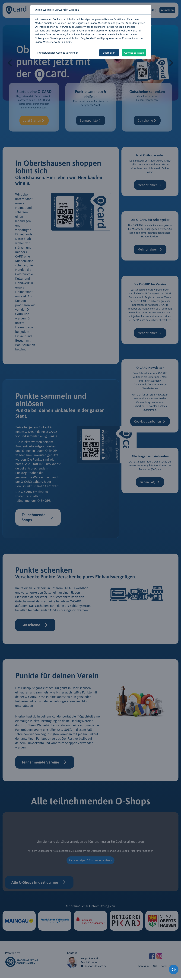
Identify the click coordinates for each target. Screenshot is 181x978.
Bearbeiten (109, 52)
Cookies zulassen (134, 52)
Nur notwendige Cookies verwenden (57, 52)
